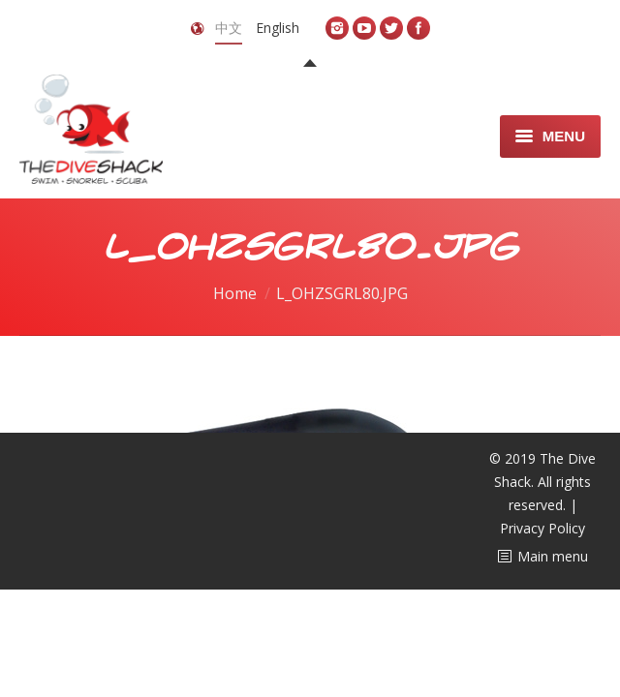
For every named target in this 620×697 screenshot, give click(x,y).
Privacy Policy (542, 528)
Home (235, 293)
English (277, 27)
